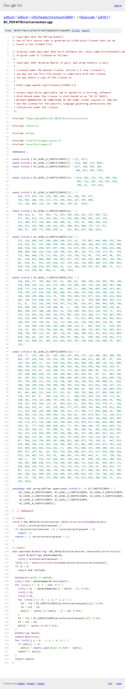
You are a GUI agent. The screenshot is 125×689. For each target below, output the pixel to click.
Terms (40, 683)
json (118, 683)
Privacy (31, 683)
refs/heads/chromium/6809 (52, 17)
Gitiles (21, 683)
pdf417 (103, 17)
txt (110, 683)
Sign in (117, 5)
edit (85, 30)
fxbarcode (87, 17)
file (76, 30)
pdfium (9, 17)
